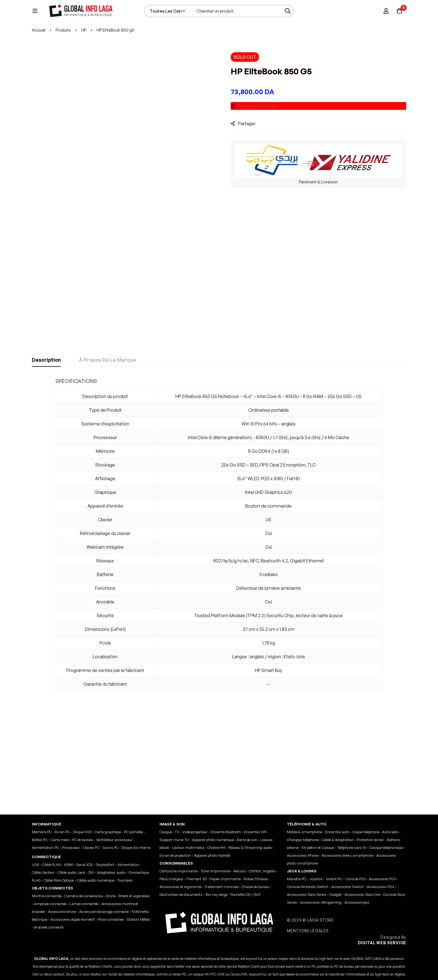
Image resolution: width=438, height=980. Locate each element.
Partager (250, 150)
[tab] (46, 387)
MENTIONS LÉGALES (308, 869)
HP (84, 57)
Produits (64, 57)
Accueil (39, 57)
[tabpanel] (219, 565)
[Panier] (399, 18)
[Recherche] (302, 18)
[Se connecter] (385, 18)
